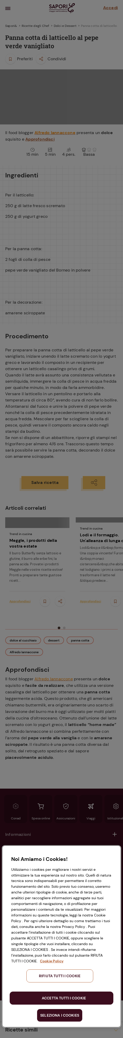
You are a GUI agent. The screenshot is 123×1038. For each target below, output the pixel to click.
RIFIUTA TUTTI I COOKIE (59, 976)
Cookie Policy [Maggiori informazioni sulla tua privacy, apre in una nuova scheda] (51, 961)
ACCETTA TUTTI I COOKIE (64, 998)
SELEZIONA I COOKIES (59, 1015)
